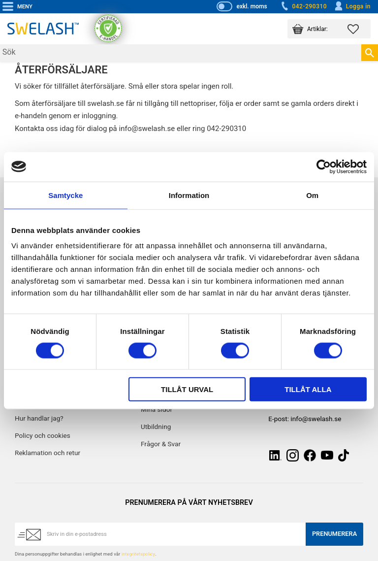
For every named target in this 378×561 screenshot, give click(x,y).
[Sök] (369, 52)
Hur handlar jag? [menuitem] (39, 419)
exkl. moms (251, 6)
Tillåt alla (307, 389)
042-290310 (303, 6)
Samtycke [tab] (65, 195)
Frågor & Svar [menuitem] (161, 444)
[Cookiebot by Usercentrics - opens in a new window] (324, 166)
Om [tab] (312, 195)
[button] (359, 28)
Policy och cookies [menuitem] (42, 436)
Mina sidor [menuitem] (156, 410)
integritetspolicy (138, 554)
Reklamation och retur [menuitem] (47, 453)
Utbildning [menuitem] (156, 427)
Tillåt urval (187, 389)
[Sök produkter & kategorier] (180, 53)
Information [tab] (189, 195)
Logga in (352, 6)
